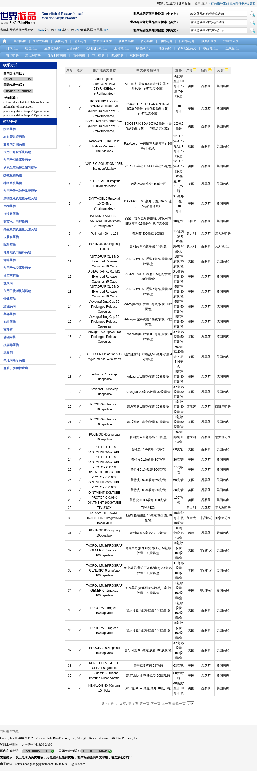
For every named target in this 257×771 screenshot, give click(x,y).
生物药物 (9, 206)
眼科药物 (9, 245)
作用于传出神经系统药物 (20, 191)
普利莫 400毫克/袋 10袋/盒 (148, 437)
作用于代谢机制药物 (17, 291)
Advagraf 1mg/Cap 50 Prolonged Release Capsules (104, 321)
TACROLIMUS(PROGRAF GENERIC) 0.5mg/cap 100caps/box (104, 570)
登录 (198, 3)
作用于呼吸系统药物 (17, 152)
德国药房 (31, 48)
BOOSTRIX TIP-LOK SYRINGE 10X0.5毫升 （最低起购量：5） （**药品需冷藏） (148, 108)
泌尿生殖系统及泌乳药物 (20, 167)
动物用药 (9, 337)
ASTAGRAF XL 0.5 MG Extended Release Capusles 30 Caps (104, 276)
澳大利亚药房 (102, 41)
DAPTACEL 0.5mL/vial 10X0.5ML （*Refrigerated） (104, 203)
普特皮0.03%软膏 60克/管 (148, 480)
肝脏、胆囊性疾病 (15, 368)
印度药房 (166, 41)
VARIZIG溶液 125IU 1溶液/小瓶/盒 (148, 166)
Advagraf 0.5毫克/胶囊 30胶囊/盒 (148, 392)
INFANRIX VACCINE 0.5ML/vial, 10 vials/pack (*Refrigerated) (104, 221)
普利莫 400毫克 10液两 (148, 233)
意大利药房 (33, 55)
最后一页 (179, 703)
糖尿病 (8, 283)
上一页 (167, 703)
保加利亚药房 (57, 55)
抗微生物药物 (12, 175)
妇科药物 (9, 322)
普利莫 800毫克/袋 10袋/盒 (148, 246)
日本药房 (12, 48)
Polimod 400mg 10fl (104, 233)
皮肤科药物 (11, 237)
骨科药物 (9, 260)
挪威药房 (117, 55)
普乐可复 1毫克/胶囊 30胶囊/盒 (148, 407)
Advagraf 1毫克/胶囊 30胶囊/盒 (148, 376)
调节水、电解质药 (15, 221)
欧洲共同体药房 (96, 48)
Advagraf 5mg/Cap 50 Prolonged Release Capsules (104, 306)
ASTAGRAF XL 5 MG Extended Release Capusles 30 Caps (104, 291)
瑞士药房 (80, 41)
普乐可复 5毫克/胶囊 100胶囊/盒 (148, 630)
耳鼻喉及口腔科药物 (17, 252)
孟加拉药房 (52, 48)
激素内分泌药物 (14, 144)
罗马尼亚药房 (187, 48)
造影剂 (8, 353)
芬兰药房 (98, 55)
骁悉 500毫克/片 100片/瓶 (148, 184)
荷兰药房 (12, 55)
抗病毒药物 (11, 345)
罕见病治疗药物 (14, 360)
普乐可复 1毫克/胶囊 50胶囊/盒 (148, 422)
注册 (204, 3)
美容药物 (9, 314)
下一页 (156, 703)
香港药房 (147, 41)
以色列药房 (144, 48)
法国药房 (165, 48)
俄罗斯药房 (209, 41)
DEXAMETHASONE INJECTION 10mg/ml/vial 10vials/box (104, 517)
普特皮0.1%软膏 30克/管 (148, 459)
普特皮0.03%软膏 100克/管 (148, 500)
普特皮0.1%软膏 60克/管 (148, 449)
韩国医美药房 (139, 55)
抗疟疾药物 (11, 275)
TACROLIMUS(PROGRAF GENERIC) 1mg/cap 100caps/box (104, 590)
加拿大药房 (40, 41)
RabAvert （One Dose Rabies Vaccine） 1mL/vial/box (104, 146)
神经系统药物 (12, 183)
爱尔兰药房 (233, 48)
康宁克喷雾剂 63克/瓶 (148, 665)
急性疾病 (9, 306)
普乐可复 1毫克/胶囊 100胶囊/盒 (148, 610)
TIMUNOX (104, 508)
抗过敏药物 (11, 214)
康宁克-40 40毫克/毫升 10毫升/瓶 (148, 688)
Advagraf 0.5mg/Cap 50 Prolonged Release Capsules (104, 336)
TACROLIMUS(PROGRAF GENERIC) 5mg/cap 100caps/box (104, 550)
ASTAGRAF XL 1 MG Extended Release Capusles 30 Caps (104, 261)
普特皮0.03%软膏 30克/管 (148, 490)
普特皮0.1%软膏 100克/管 (148, 469)
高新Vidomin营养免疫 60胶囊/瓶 (148, 675)
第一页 (145, 703)
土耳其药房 (122, 48)
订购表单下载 (9, 731)
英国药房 (61, 41)
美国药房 (20, 41)
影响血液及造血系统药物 (20, 198)
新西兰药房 (126, 41)
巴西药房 (73, 48)
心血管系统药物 (14, 137)
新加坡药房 (186, 41)
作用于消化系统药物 (17, 160)
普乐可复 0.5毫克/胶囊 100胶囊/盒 (148, 650)
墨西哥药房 (210, 48)
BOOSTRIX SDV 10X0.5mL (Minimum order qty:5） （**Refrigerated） (104, 126)
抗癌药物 (9, 129)
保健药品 (9, 299)
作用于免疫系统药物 (17, 268)
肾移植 (8, 329)
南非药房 (79, 55)
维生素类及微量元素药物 (20, 229)
